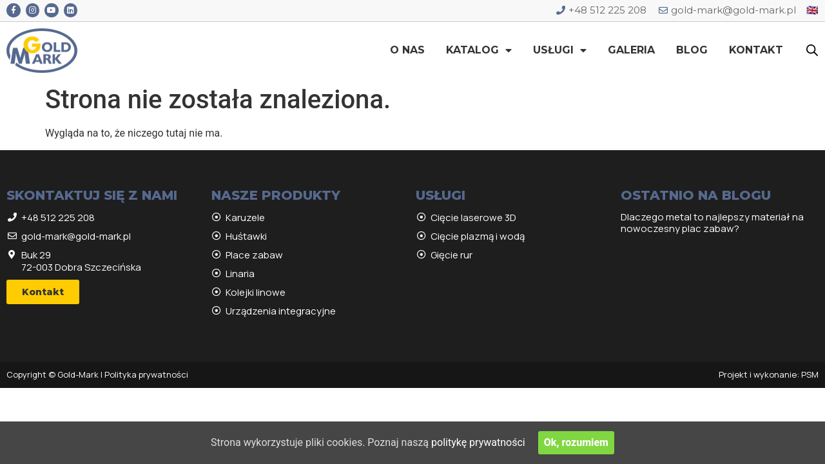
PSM (810, 374)
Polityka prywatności (146, 374)
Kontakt (756, 50)
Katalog (479, 50)
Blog (692, 50)
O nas (407, 50)
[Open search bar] (812, 50)
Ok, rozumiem (576, 442)
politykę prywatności (478, 442)
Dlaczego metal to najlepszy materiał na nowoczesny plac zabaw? (712, 222)
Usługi (560, 50)
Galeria (631, 50)
